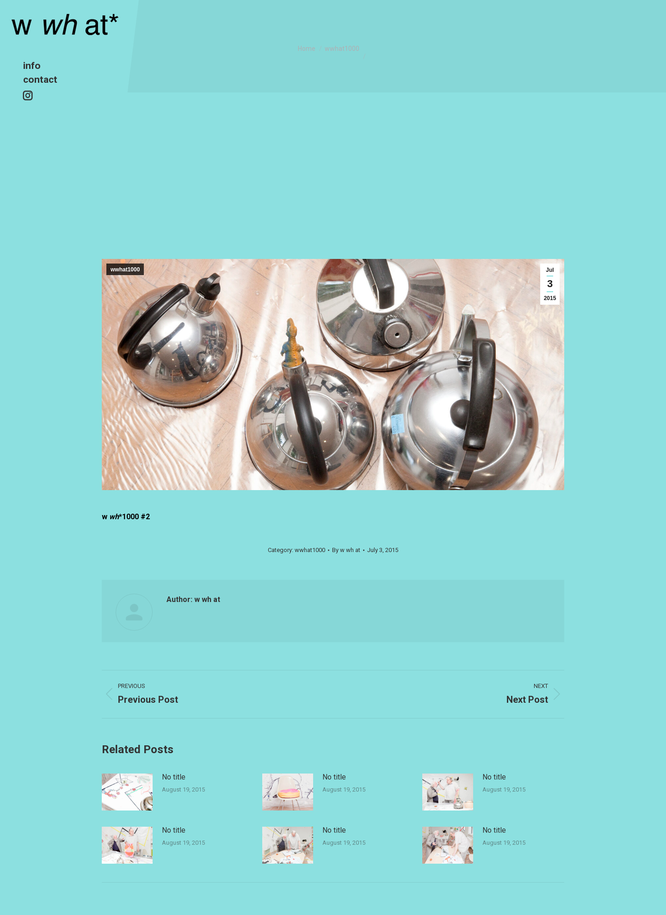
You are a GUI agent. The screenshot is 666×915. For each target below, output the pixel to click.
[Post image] (127, 792)
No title (173, 777)
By (346, 550)
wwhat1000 (125, 269)
